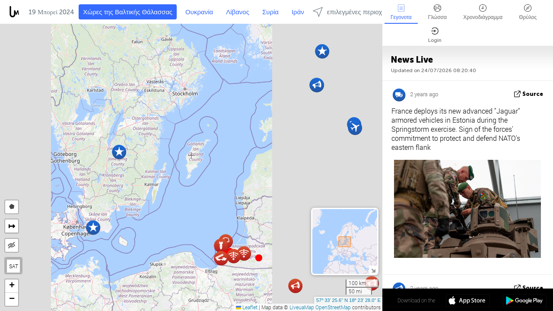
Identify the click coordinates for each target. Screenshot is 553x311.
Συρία (270, 12)
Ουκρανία (199, 12)
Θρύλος (528, 12)
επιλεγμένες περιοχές (350, 12)
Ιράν (298, 12)
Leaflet (246, 307)
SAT (13, 266)
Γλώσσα (437, 12)
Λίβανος (237, 12)
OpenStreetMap (333, 307)
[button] (258, 257)
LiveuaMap (301, 307)
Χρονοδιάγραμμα (482, 12)
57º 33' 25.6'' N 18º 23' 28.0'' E (348, 300)
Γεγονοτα (401, 12)
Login (435, 35)
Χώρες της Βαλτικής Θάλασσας (127, 12)
